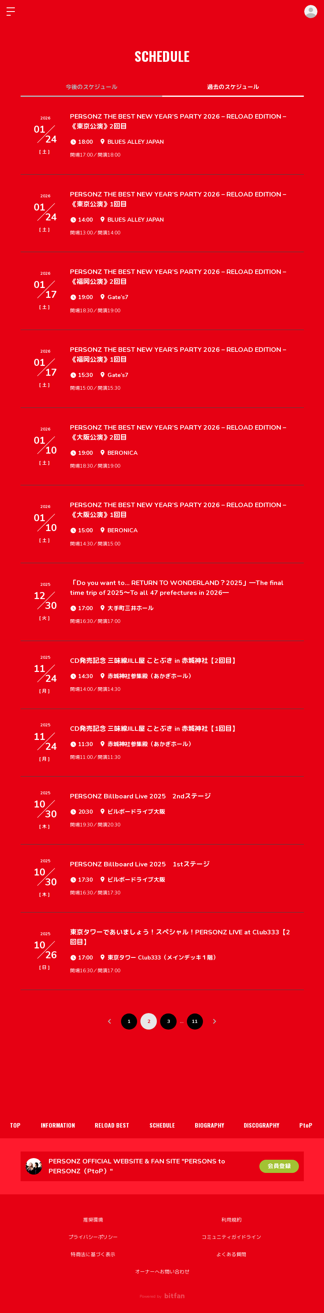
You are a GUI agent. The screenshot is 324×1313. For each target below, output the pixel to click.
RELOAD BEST (113, 1125)
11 (195, 1021)
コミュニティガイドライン (231, 1237)
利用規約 (231, 1220)
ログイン (310, 11)
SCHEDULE (164, 1125)
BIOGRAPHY (212, 1125)
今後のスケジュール (91, 87)
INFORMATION (59, 1125)
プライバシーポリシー (93, 1237)
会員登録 (279, 1166)
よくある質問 (231, 1254)
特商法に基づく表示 (93, 1254)
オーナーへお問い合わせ (162, 1272)
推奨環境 (93, 1220)
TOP (15, 1125)
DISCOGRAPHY (265, 1125)
